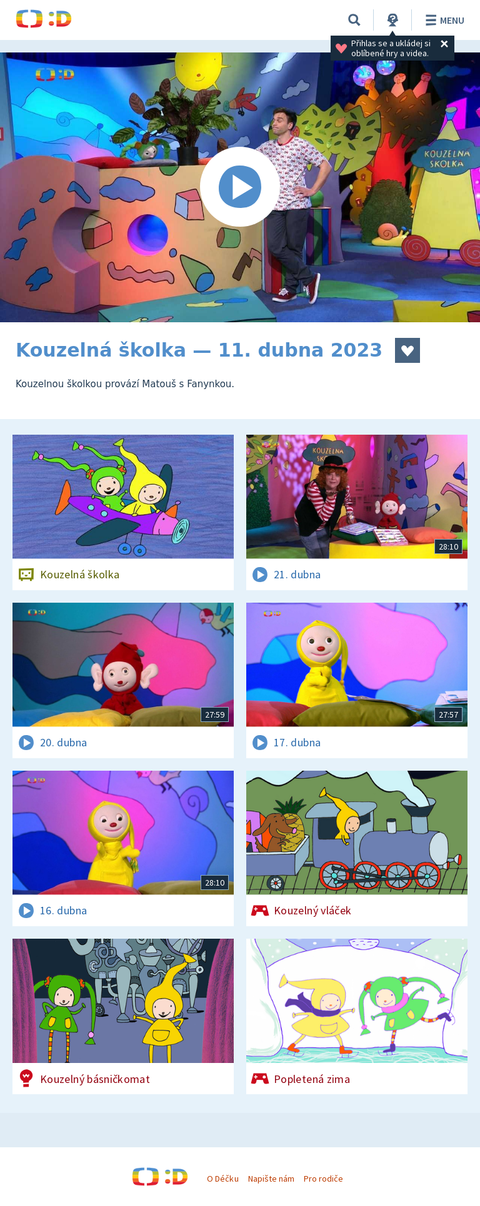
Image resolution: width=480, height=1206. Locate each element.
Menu (442, 20)
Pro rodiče (323, 1178)
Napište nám (271, 1178)
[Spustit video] (240, 187)
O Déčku (222, 1178)
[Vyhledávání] (354, 20)
